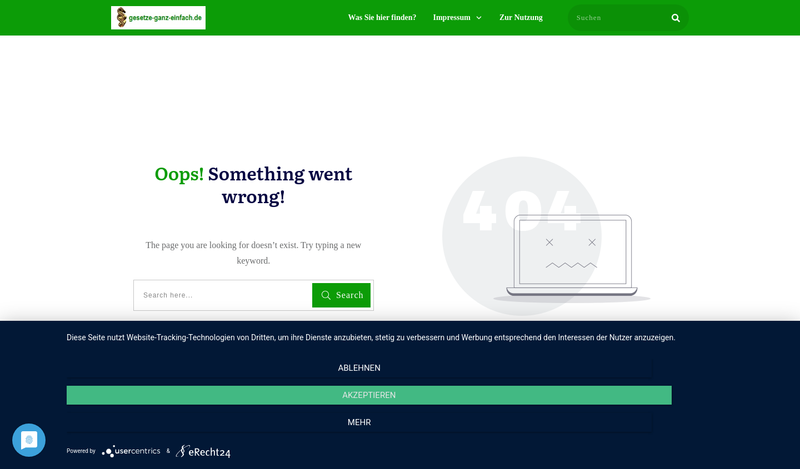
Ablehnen (175, 431)
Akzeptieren (427, 431)
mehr (680, 431)
